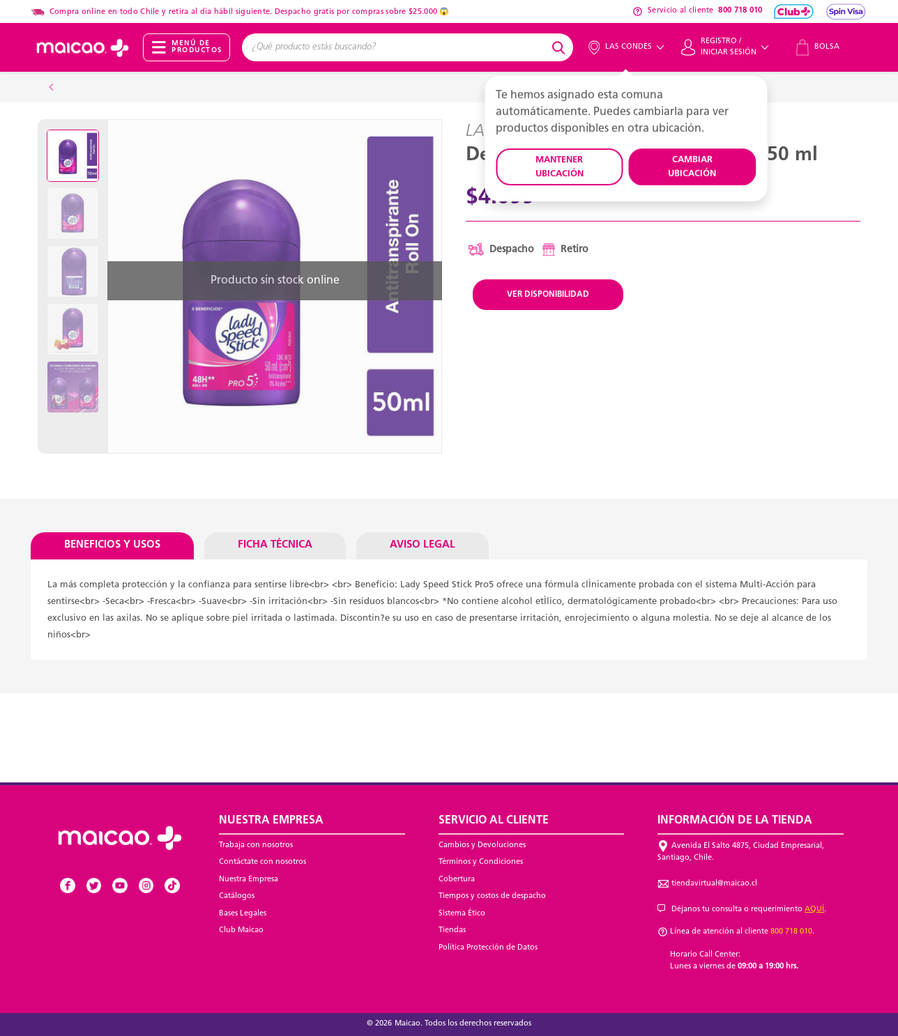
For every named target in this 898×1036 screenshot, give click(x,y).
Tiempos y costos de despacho (492, 896)
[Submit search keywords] (560, 47)
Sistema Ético (462, 914)
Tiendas (452, 930)
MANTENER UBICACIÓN (559, 166)
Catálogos (236, 896)
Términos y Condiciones (481, 862)
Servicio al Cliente (494, 820)
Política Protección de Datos (488, 948)
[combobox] (395, 47)
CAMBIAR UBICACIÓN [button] (692, 166)
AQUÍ (814, 909)
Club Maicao (241, 930)
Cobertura (457, 879)
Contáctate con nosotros (262, 862)
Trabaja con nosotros (256, 845)
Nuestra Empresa (248, 879)
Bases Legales (242, 914)
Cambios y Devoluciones (482, 845)
